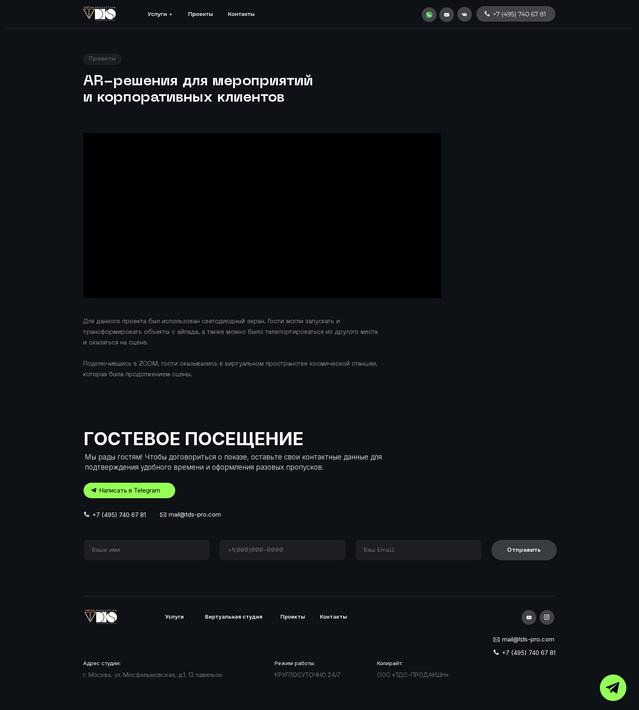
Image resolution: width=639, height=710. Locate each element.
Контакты (241, 14)
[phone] (282, 550)
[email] (418, 550)
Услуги (157, 14)
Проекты (200, 14)
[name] (146, 550)
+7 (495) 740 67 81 (119, 515)
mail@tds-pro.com (195, 514)
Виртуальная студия (233, 616)
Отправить (524, 550)
